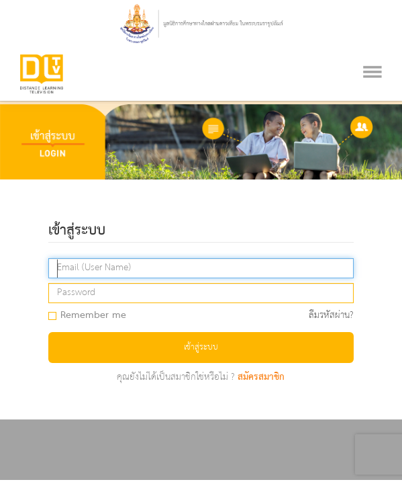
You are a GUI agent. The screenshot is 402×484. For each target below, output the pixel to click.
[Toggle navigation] (372, 55)
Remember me (91, 316)
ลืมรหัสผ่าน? (331, 316)
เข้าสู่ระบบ (201, 347)
